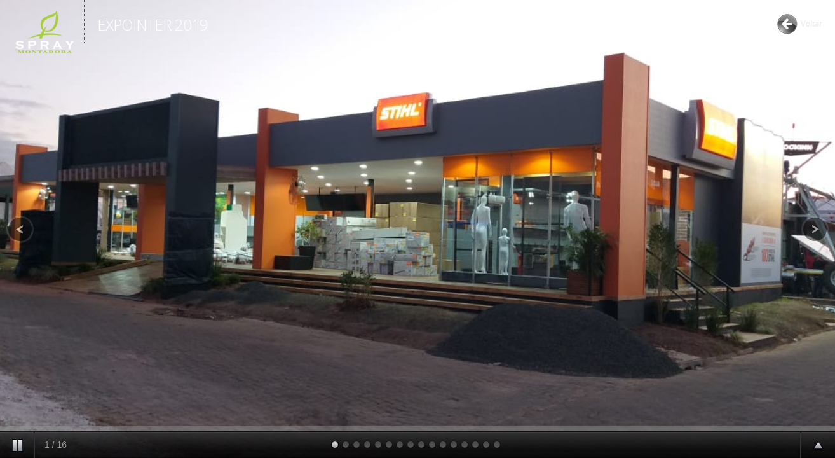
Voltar (811, 23)
